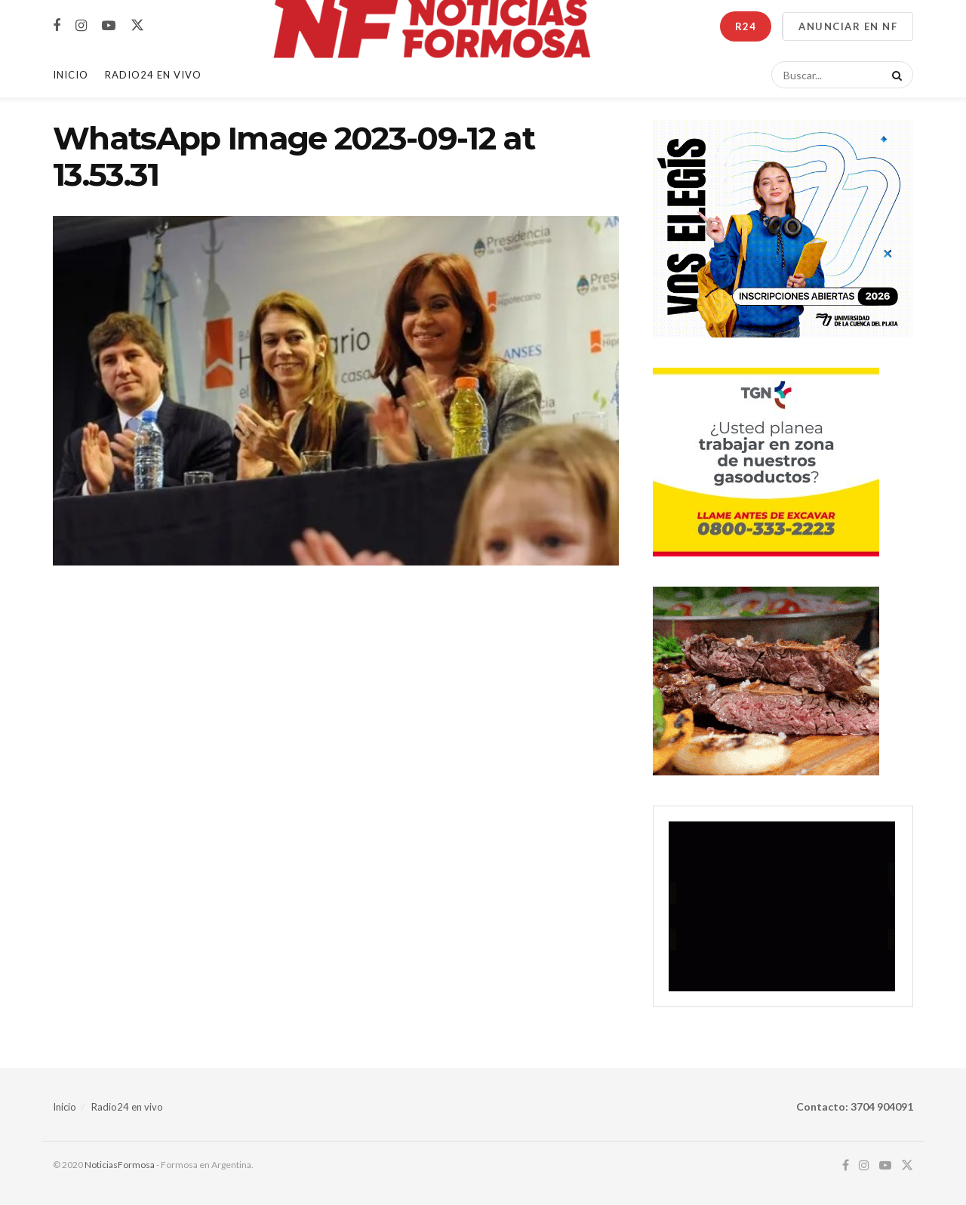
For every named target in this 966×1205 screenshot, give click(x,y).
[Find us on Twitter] (137, 26)
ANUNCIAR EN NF (847, 26)
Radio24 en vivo (127, 1107)
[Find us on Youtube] (108, 26)
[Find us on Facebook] (56, 26)
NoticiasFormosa (120, 1164)
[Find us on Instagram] (81, 26)
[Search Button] (894, 74)
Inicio (70, 75)
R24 (745, 26)
